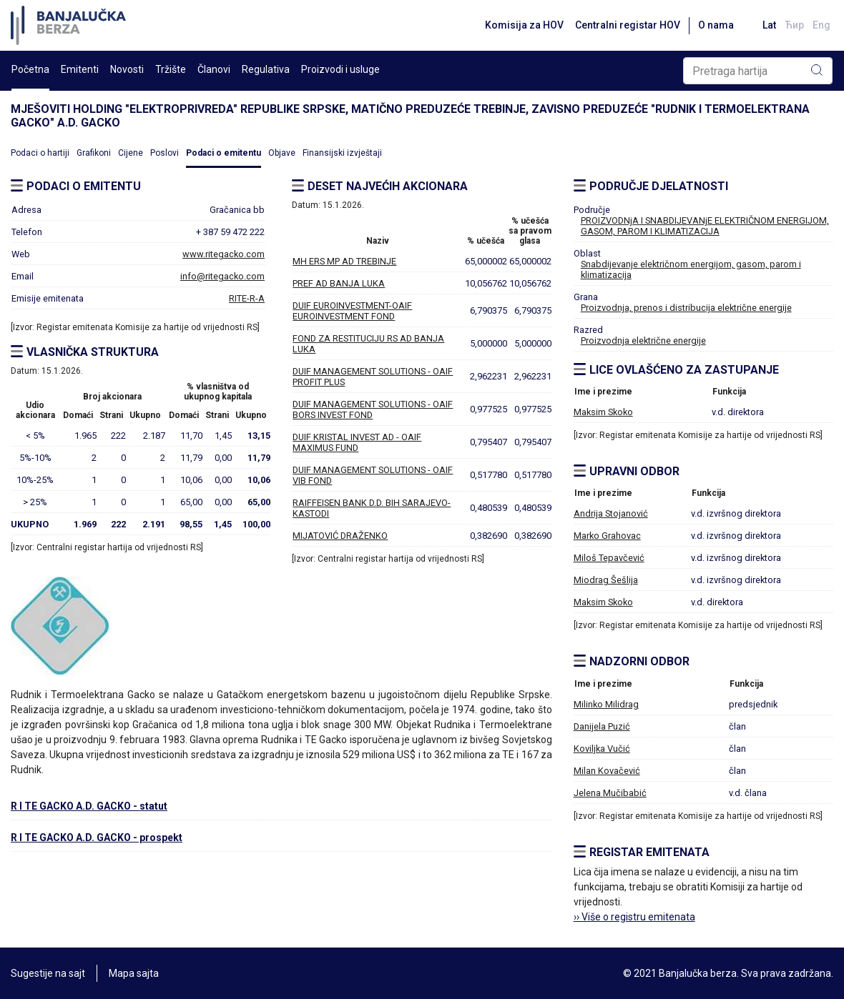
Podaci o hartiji (40, 153)
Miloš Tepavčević (609, 557)
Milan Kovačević (607, 770)
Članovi (213, 69)
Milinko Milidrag (606, 704)
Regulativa (266, 69)
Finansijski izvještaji (342, 153)
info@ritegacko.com (222, 276)
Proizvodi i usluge (340, 69)
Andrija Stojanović (611, 513)
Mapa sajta (134, 973)
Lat (769, 25)
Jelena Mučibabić (610, 792)
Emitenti (80, 69)
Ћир (794, 25)
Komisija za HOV (524, 25)
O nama (716, 25)
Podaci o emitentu (223, 153)
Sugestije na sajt (48, 973)
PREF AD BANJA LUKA (339, 283)
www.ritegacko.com (223, 254)
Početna (30, 69)
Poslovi (164, 153)
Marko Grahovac (607, 535)
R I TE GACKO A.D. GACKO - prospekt (96, 837)
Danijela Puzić (602, 726)
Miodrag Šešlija (606, 580)
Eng (821, 25)
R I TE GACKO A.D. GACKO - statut (89, 806)
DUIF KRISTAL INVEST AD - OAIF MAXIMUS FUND (357, 442)
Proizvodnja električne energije (643, 340)
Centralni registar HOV (627, 25)
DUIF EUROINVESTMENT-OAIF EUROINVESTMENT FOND (352, 311)
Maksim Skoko (603, 412)
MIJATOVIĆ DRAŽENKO (340, 535)
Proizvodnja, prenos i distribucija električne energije (686, 307)
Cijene (130, 153)
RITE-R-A (247, 298)
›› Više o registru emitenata (634, 917)
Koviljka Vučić (602, 748)
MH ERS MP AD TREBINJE (344, 261)
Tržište (170, 69)
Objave (281, 153)
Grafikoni (94, 153)
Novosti (127, 69)
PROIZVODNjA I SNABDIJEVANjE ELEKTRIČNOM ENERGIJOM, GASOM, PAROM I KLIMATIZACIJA (705, 226)
